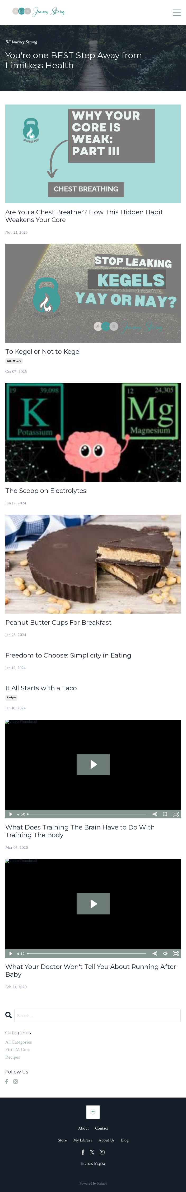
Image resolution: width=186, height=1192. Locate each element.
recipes (11, 697)
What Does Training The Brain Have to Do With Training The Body (80, 831)
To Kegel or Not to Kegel (43, 351)
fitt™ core (14, 361)
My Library (82, 1140)
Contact (101, 1128)
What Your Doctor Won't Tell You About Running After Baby (90, 970)
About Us (107, 1140)
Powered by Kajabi (93, 1183)
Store (62, 1140)
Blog (124, 1140)
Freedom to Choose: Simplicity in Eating (68, 655)
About (83, 1128)
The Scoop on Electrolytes (45, 491)
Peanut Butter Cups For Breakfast (58, 622)
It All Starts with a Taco (41, 688)
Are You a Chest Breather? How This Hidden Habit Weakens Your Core (84, 216)
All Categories (18, 1042)
